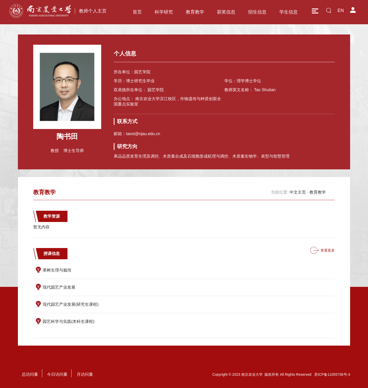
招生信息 (257, 12)
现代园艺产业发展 (59, 287)
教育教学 (195, 12)
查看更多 (327, 250)
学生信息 (288, 12)
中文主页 (298, 192)
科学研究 (164, 12)
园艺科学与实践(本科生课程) (69, 321)
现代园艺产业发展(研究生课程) (71, 304)
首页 (137, 12)
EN (340, 10)
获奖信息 (226, 12)
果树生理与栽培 (57, 270)
